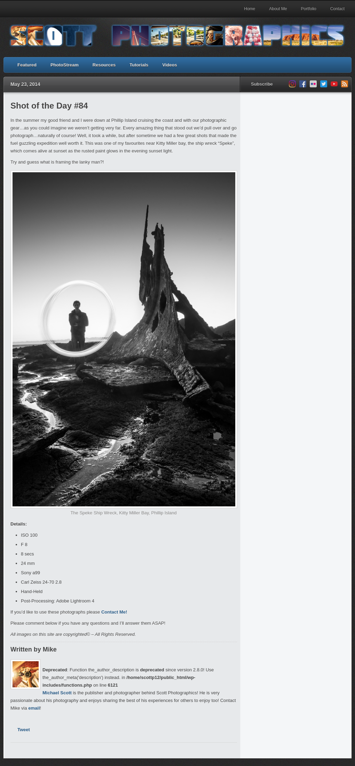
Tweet (23, 729)
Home (249, 8)
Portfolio (308, 8)
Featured (27, 65)
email (34, 708)
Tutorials (138, 65)
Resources (104, 65)
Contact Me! (114, 612)
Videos (169, 65)
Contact (337, 8)
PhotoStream (64, 65)
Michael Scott (57, 692)
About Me (278, 8)
